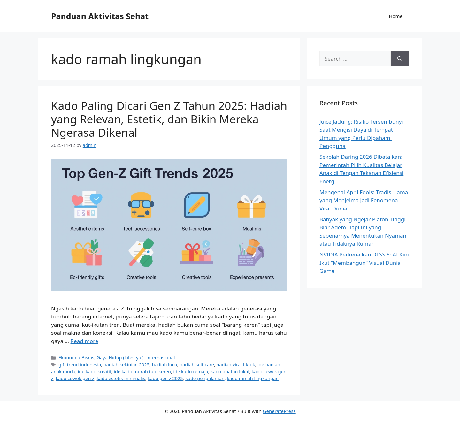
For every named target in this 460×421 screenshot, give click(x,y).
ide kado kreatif (94, 372)
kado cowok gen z (75, 378)
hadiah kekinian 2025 (126, 365)
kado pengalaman (204, 378)
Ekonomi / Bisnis (76, 358)
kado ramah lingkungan (253, 378)
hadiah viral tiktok (236, 365)
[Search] (400, 58)
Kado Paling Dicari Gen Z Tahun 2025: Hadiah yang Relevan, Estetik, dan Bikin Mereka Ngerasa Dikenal (169, 119)
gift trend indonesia (79, 365)
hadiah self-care (197, 365)
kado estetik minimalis (121, 378)
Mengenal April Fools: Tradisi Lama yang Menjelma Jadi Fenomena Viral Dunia (363, 200)
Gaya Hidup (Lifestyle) (120, 358)
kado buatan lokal (230, 372)
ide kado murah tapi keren (142, 372)
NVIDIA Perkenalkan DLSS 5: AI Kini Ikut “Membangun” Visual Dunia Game (364, 262)
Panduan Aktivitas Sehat (100, 16)
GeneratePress (279, 411)
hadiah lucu (164, 365)
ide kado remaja (190, 372)
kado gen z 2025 (165, 378)
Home (395, 16)
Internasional (160, 358)
